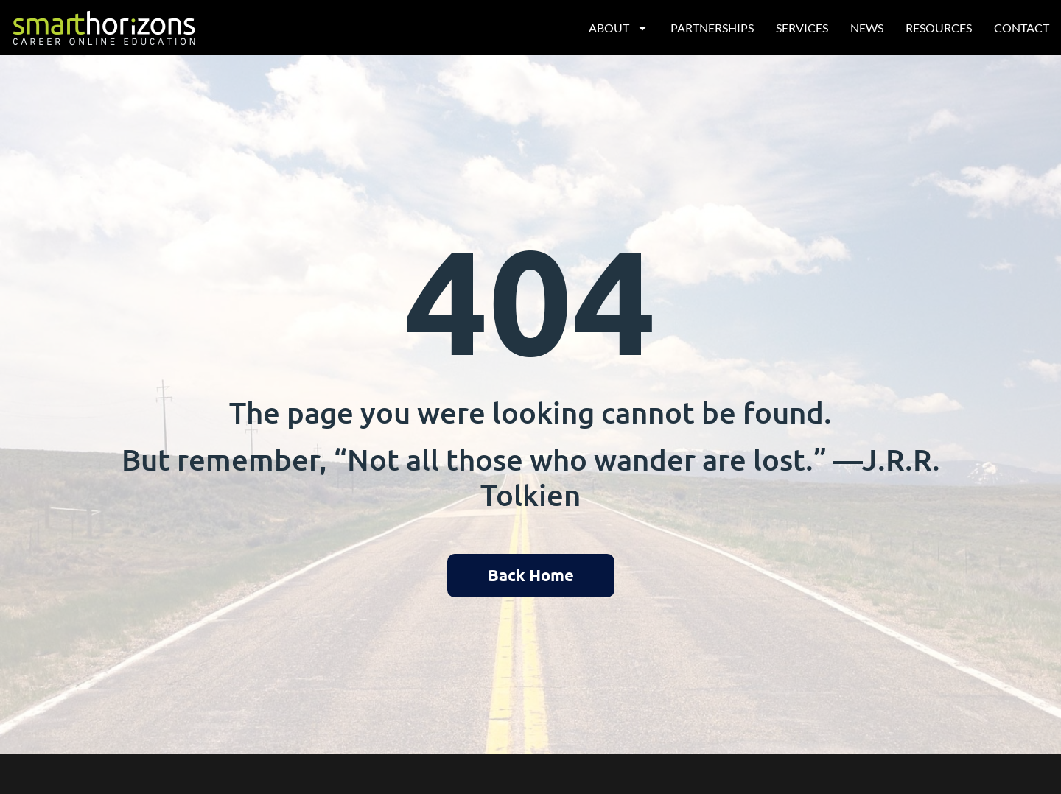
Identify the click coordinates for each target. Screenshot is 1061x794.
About (618, 28)
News (866, 28)
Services (802, 28)
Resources (939, 28)
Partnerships (712, 28)
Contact (1021, 28)
